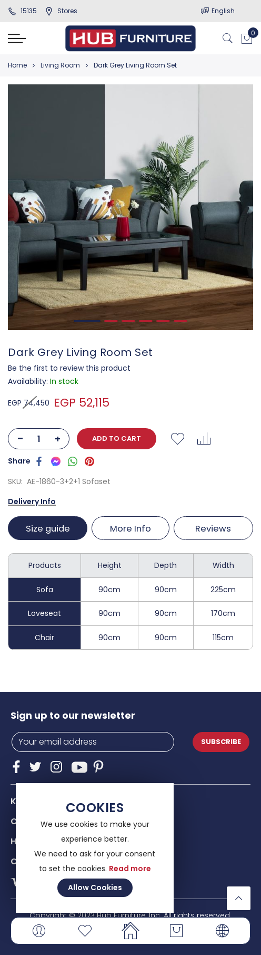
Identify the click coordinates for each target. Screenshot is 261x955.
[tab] (48, 528)
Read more (130, 868)
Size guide (47, 528)
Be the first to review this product (69, 368)
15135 (22, 10)
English (223, 10)
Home (17, 65)
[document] (95, 848)
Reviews (214, 528)
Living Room (60, 65)
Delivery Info (32, 501)
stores (61, 10)
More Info (130, 528)
